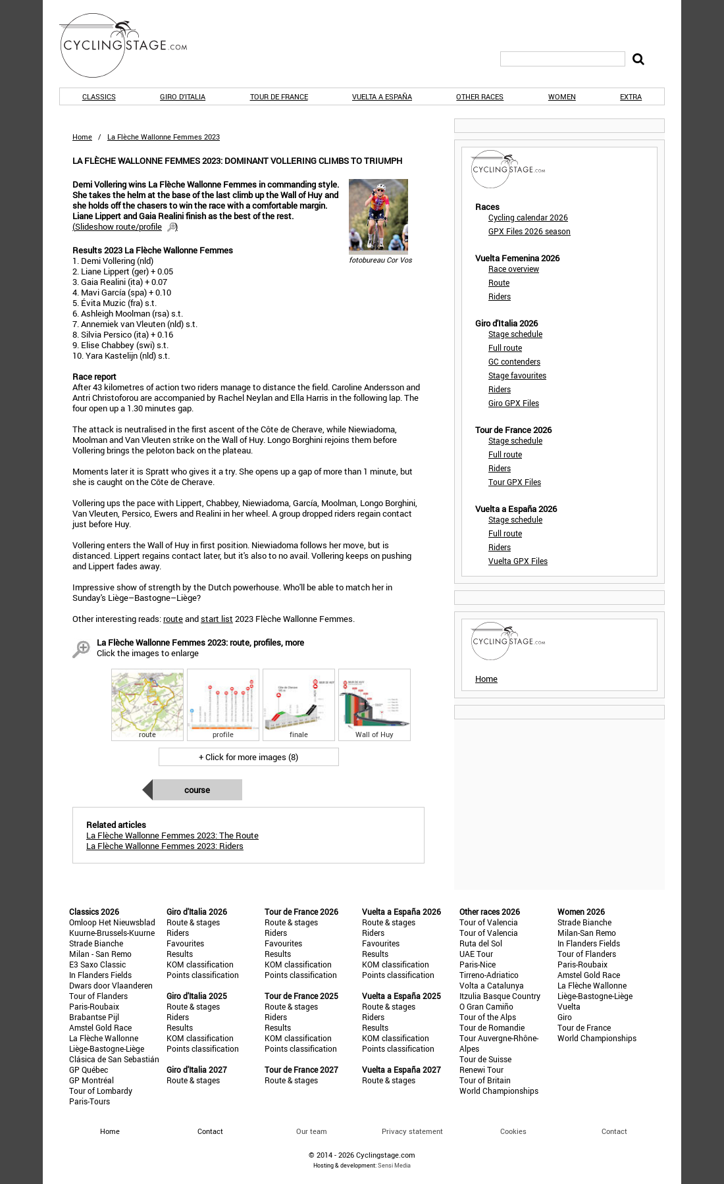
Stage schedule (515, 333)
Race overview (513, 268)
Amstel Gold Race (100, 1027)
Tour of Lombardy (100, 1090)
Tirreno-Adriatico (489, 974)
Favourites (185, 943)
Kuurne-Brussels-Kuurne (112, 932)
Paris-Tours (89, 1101)
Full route (505, 347)
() (125, 226)
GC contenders (514, 361)
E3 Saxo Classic (97, 964)
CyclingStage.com (131, 45)
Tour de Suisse (485, 1059)
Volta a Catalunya (491, 985)
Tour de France (279, 96)
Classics (99, 96)
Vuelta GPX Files (518, 560)
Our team (311, 1131)
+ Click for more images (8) (248, 757)
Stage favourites (517, 375)
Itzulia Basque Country (499, 996)
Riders (499, 296)
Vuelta (569, 1006)
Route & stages (193, 922)
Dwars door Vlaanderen (111, 985)
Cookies (513, 1131)
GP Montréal (91, 1080)
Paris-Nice (477, 964)
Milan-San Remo (586, 932)
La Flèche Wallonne (103, 1038)
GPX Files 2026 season (529, 231)
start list (217, 619)
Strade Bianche (96, 943)
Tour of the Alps (487, 1017)
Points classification (203, 974)
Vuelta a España (382, 96)
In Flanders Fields (100, 974)
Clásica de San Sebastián (114, 1059)
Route (498, 282)
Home (82, 137)
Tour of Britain (485, 1080)
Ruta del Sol (480, 943)
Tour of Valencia (488, 922)
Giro (564, 1017)
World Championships (498, 1090)
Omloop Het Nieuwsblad (112, 922)
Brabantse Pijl (94, 1017)
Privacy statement (412, 1131)
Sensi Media (394, 1165)
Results (180, 953)
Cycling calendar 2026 (528, 217)
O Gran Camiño (486, 1006)
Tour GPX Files (514, 481)
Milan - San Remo (100, 953)
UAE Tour (476, 953)
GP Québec (88, 1069)
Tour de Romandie (492, 1027)
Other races (480, 96)
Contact (614, 1131)
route (173, 619)
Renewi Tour (481, 1069)
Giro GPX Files (513, 403)
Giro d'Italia (182, 96)
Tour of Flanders (98, 996)
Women (562, 96)
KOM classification (200, 964)
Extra (631, 96)
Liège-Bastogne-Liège (106, 1048)
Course (197, 790)
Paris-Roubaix (94, 1006)
